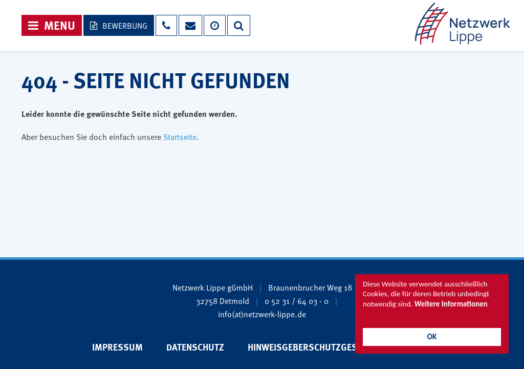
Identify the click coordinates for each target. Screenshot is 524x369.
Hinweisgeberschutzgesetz (310, 347)
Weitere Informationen (451, 304)
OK (431, 336)
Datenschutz (195, 347)
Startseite (179, 136)
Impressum (117, 347)
